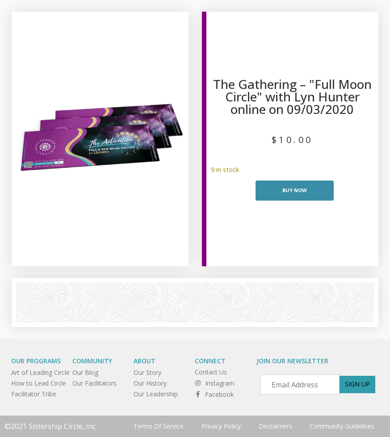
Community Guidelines (342, 426)
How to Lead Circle (38, 383)
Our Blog (85, 372)
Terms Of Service (159, 426)
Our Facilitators (94, 383)
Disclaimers (275, 426)
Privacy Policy (221, 426)
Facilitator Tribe (33, 394)
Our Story (147, 372)
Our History (150, 383)
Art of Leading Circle (40, 372)
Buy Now (294, 190)
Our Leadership (156, 394)
